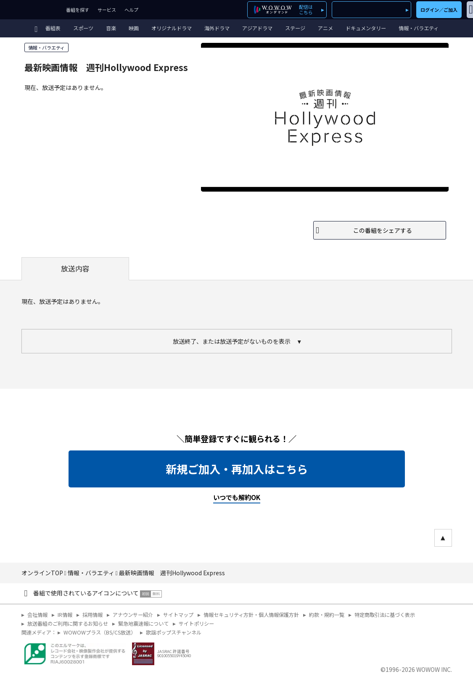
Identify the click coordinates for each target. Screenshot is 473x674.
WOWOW (30, 9)
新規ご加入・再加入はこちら (237, 469)
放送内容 (75, 268)
